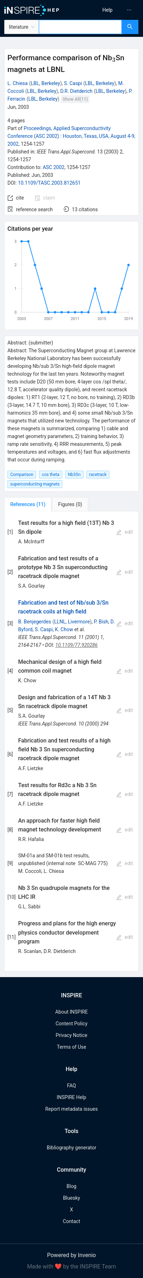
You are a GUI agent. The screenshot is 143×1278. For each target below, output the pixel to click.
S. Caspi (73, 83)
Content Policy (71, 1023)
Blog (71, 1186)
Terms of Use (71, 1047)
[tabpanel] (71, 741)
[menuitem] (107, 10)
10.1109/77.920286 (76, 645)
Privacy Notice (71, 1035)
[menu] (109, 10)
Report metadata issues (71, 1109)
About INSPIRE (71, 1012)
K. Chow (64, 629)
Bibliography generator (71, 1147)
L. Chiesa (17, 83)
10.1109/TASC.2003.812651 (49, 183)
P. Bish (101, 621)
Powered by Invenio (71, 1255)
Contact (71, 1221)
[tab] (27, 504)
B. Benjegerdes (34, 621)
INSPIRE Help (71, 1097)
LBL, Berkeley (45, 83)
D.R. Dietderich (76, 91)
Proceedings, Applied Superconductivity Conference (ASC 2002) (71, 136)
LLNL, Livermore (72, 621)
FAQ (71, 1085)
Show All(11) (75, 99)
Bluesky (71, 1198)
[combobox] (80, 27)
